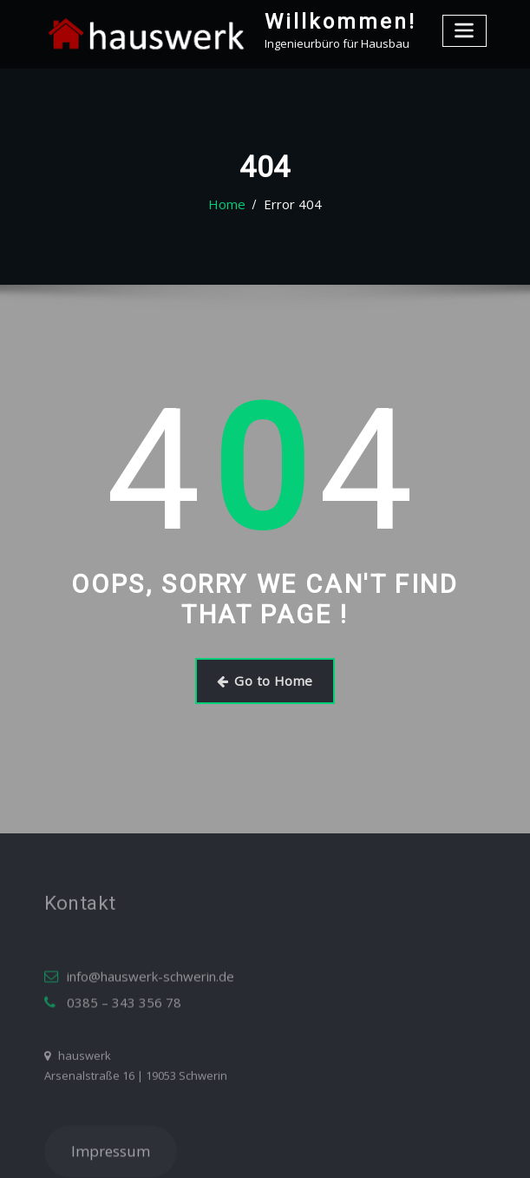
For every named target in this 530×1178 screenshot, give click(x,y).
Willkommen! (328, 20)
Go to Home (264, 678)
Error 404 (289, 205)
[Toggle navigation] (466, 28)
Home (232, 205)
